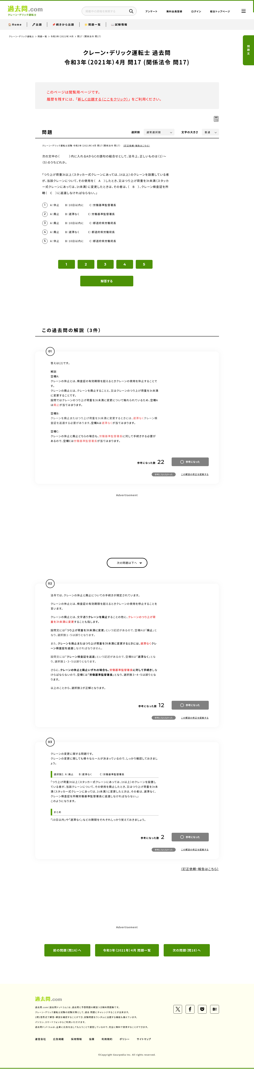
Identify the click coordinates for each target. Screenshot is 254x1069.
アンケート (150, 11)
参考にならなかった (164, 474)
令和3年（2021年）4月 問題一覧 (127, 950)
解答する (107, 281)
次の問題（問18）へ (187, 950)
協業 (92, 1039)
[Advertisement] (127, 523)
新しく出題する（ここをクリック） (103, 99)
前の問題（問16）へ (67, 950)
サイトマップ (144, 1039)
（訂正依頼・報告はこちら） (136, 145)
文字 (190, 132)
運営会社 (40, 1039)
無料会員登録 (173, 11)
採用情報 (76, 1039)
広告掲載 (58, 1039)
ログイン (195, 11)
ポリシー (125, 1039)
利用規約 (107, 1039)
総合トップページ (219, 11)
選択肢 (135, 132)
